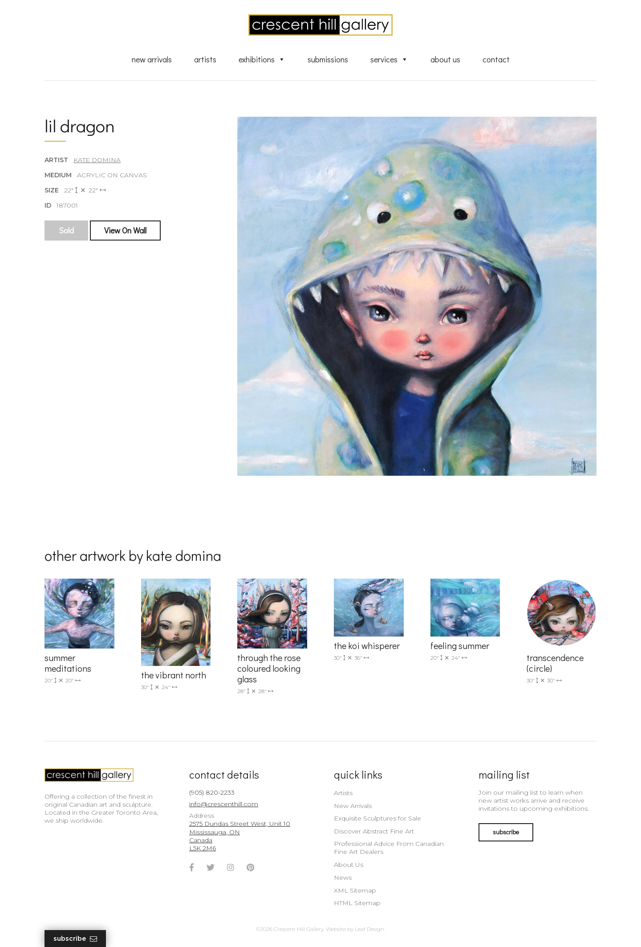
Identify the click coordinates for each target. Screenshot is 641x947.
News (343, 878)
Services (389, 59)
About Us (445, 59)
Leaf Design (369, 929)
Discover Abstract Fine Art (374, 831)
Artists (205, 59)
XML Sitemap (355, 890)
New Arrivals (152, 59)
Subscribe (75, 939)
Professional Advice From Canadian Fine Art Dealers (389, 848)
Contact (496, 59)
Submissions (328, 59)
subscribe (506, 832)
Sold (66, 230)
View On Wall (125, 230)
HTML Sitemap (357, 903)
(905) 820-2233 (212, 792)
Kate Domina (97, 160)
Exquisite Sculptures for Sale (377, 818)
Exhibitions (262, 59)
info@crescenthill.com (223, 804)
